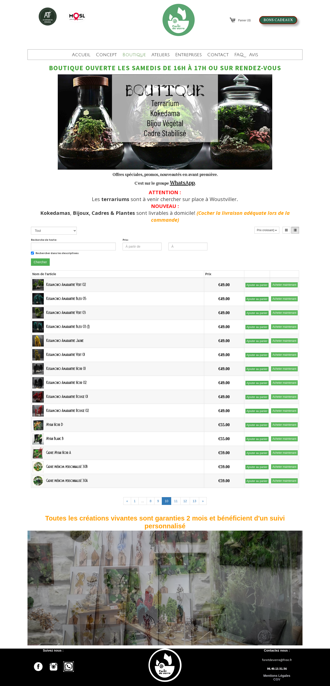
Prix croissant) (267, 230)
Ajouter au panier (257, 285)
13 (194, 501)
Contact (218, 54)
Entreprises (188, 54)
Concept (106, 54)
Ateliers (160, 54)
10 (166, 501)
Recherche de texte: (44, 239)
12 (185, 501)
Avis (253, 54)
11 (176, 501)
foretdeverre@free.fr (277, 660)
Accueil (81, 54)
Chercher (40, 262)
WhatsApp (182, 182)
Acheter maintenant (284, 284)
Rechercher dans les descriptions (55, 253)
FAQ (239, 54)
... (142, 501)
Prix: (126, 239)
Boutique (134, 54)
